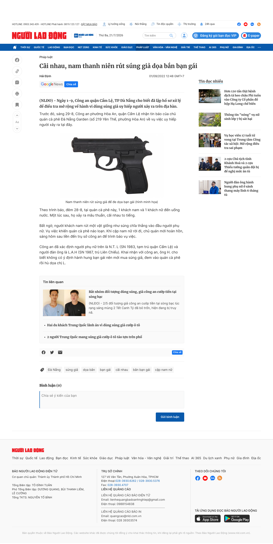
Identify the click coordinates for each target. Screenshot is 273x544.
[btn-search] (171, 35)
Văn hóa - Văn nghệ (165, 47)
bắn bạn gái (141, 370)
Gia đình (238, 47)
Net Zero (83, 47)
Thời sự (25, 47)
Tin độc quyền (162, 24)
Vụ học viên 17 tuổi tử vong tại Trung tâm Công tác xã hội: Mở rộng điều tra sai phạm (242, 142)
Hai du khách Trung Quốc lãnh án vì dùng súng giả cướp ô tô (93, 325)
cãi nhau (122, 370)
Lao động (54, 47)
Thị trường (186, 24)
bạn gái (105, 370)
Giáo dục (127, 47)
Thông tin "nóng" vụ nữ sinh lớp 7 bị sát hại (241, 117)
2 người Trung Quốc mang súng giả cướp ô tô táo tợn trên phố (94, 337)
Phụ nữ (224, 47)
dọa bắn (89, 370)
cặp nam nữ (163, 370)
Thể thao (199, 47)
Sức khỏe (112, 47)
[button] (17, 115)
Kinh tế (97, 47)
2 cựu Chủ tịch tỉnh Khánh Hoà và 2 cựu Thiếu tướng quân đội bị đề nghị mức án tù (241, 165)
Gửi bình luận (170, 417)
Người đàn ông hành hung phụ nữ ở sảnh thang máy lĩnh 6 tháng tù (241, 188)
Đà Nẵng (54, 370)
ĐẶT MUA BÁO (89, 24)
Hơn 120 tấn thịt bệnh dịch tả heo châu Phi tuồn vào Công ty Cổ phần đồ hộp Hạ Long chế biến (242, 97)
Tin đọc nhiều (211, 81)
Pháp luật (142, 47)
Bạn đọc (69, 47)
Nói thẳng (137, 24)
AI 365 (212, 47)
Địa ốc (251, 47)
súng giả (72, 370)
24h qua (207, 24)
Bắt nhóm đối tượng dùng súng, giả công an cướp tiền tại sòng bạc (132, 294)
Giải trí (185, 47)
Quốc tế (39, 47)
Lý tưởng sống (113, 24)
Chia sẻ (71, 84)
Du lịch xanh (212, 458)
